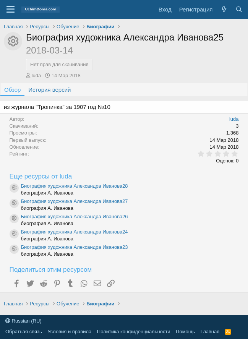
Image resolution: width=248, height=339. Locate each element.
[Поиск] (239, 9)
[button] (10, 9)
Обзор (12, 89)
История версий (49, 89)
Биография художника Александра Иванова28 (74, 186)
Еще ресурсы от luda (41, 176)
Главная (210, 331)
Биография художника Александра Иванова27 (74, 201)
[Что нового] (223, 9)
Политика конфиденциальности (133, 331)
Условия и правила (69, 331)
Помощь (185, 331)
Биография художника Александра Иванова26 (74, 216)
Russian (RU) (23, 321)
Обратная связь (23, 331)
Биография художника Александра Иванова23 (74, 247)
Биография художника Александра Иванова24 (74, 232)
